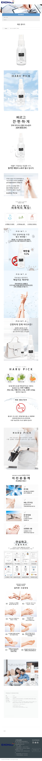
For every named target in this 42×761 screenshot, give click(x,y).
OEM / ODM (6, 17)
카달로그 (5, 19)
